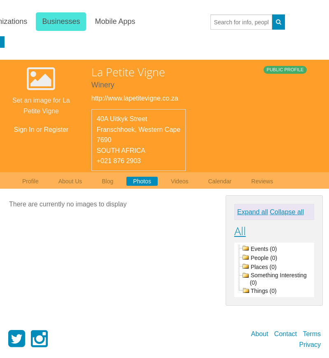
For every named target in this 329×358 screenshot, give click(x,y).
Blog (107, 181)
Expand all (252, 211)
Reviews (262, 181)
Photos (142, 181)
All (240, 231)
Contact (285, 333)
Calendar (219, 181)
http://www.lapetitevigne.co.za (134, 98)
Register (56, 129)
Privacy (310, 344)
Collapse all (287, 211)
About (259, 333)
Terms (312, 333)
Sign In (24, 129)
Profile (30, 181)
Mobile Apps (114, 21)
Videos (180, 181)
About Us (70, 181)
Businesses (60, 21)
